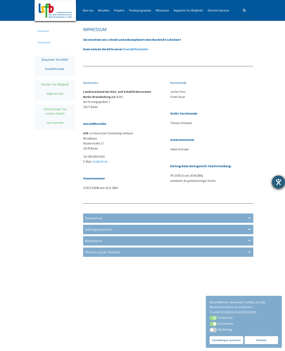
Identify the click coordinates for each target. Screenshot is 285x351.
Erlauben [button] (261, 340)
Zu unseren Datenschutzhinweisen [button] (233, 312)
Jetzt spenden (55, 122)
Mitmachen (162, 10)
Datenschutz (44, 42)
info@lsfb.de (100, 161)
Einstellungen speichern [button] (226, 340)
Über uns (88, 10)
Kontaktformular (55, 69)
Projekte (119, 10)
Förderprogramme (140, 10)
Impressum (43, 30)
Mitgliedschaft (55, 93)
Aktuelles (103, 10)
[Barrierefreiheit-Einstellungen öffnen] (278, 182)
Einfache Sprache (218, 10)
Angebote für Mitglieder (188, 10)
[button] (213, 318)
